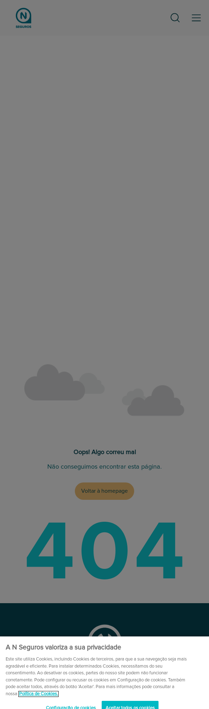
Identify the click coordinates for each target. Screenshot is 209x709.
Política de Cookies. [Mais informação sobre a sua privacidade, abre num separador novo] (38, 697)
